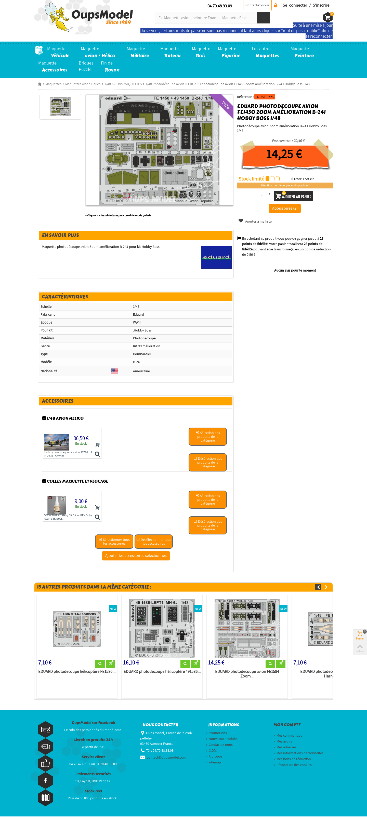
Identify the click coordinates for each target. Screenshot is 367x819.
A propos (214, 759)
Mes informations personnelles (298, 755)
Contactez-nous (257, 5)
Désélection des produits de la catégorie (208, 459)
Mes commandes (287, 738)
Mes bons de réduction (292, 761)
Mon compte (286, 727)
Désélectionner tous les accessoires (153, 543)
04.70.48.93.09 (219, 6)
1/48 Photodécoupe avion (161, 84)
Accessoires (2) (287, 203)
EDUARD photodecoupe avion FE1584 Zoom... (247, 676)
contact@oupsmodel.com (166, 760)
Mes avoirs (282, 743)
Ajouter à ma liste (256, 216)
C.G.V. (211, 753)
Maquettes (50, 84)
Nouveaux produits (222, 741)
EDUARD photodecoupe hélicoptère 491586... (160, 673)
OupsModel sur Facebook (93, 725)
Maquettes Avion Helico (79, 84)
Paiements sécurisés (93, 776)
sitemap (213, 764)
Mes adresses (284, 749)
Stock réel (93, 793)
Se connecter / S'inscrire (306, 5)
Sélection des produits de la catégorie (208, 439)
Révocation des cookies (292, 767)
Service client (93, 759)
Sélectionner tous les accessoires (113, 543)
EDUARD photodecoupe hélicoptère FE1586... (74, 673)
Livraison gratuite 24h (93, 742)
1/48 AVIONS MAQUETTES (119, 84)
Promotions (216, 735)
